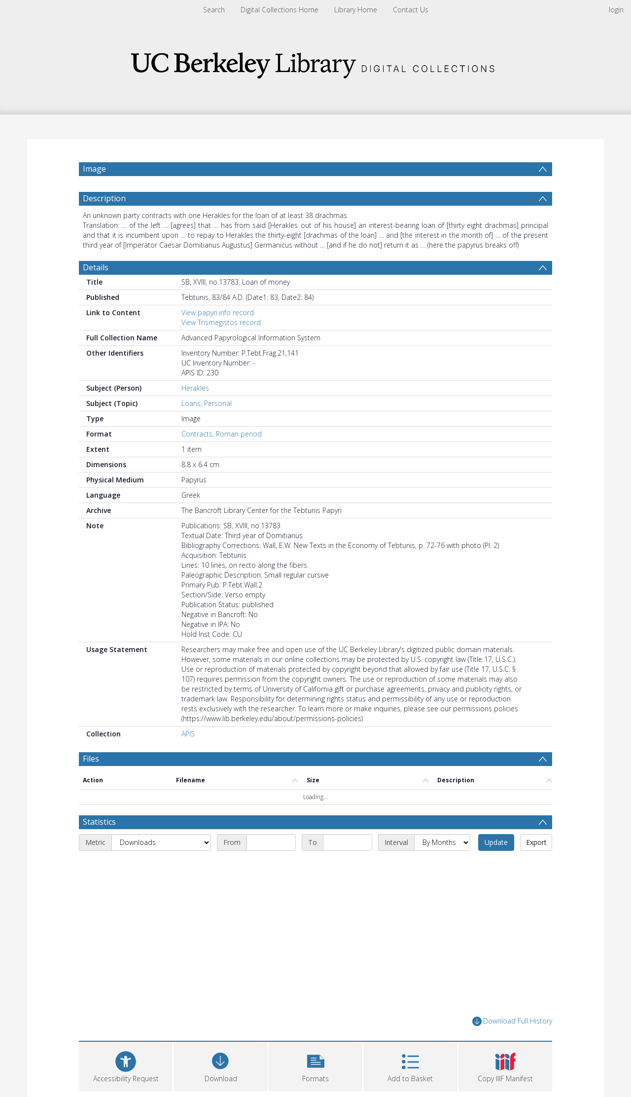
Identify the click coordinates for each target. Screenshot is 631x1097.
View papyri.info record (217, 312)
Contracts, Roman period (221, 434)
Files (91, 758)
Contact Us (410, 9)
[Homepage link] (315, 62)
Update (496, 842)
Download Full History (512, 1021)
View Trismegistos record (221, 322)
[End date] (347, 842)
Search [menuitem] (214, 9)
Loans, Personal (206, 403)
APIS (188, 733)
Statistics (99, 821)
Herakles (195, 388)
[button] (315, 1065)
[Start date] (271, 842)
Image (94, 168)
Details (95, 267)
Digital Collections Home (279, 9)
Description (104, 198)
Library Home (355, 9)
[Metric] (161, 842)
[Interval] (442, 842)
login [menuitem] (616, 9)
